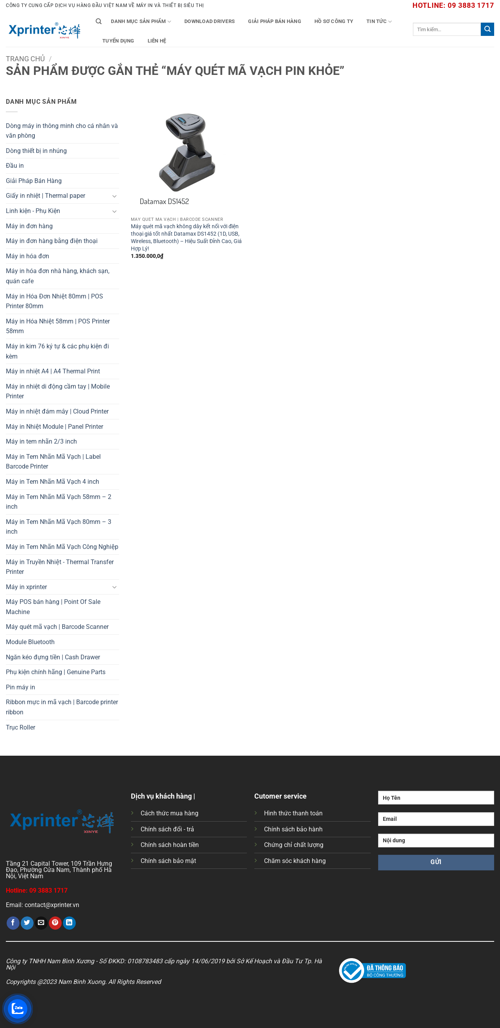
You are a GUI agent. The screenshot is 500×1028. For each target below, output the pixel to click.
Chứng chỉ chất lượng (293, 845)
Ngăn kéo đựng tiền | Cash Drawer (53, 657)
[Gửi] (487, 29)
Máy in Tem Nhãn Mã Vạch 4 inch (52, 481)
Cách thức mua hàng (169, 813)
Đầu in (15, 165)
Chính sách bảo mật (168, 861)
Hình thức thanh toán (293, 813)
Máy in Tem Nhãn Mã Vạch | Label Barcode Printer (53, 462)
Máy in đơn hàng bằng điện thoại (52, 241)
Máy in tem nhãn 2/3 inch (41, 441)
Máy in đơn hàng (29, 226)
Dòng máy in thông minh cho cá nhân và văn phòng (62, 131)
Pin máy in (20, 687)
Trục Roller (20, 727)
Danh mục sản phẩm (141, 21)
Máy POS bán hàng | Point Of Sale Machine (53, 607)
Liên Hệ (157, 41)
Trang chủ (25, 59)
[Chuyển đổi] (114, 196)
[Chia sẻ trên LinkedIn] (69, 923)
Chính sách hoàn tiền (170, 845)
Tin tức (379, 21)
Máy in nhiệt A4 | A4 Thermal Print (53, 371)
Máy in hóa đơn (27, 256)
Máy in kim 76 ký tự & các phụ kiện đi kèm (57, 351)
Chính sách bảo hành (293, 829)
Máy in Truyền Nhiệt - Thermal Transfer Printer (60, 567)
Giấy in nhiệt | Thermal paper (45, 195)
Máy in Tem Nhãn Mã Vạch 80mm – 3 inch (58, 527)
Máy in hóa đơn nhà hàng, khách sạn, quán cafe (57, 276)
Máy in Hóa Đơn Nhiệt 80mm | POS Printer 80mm (54, 301)
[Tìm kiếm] (99, 21)
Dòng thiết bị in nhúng (36, 150)
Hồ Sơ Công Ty (333, 21)
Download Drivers (209, 21)
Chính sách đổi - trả (167, 829)
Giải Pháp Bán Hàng (274, 21)
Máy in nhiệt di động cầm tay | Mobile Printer (58, 391)
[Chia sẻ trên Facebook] (13, 923)
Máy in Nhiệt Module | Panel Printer (54, 426)
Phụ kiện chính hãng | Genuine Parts (55, 672)
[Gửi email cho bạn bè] (41, 923)
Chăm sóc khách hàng (295, 861)
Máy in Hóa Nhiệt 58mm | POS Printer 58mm (58, 326)
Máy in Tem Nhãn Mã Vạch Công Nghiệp (62, 546)
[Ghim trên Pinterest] (55, 923)
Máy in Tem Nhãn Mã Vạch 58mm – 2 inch (58, 502)
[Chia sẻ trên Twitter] (27, 923)
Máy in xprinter (26, 587)
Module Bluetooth (30, 642)
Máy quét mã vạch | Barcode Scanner (57, 626)
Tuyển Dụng (118, 41)
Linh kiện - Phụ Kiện (33, 211)
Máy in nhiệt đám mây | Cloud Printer (57, 411)
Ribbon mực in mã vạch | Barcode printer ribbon (62, 707)
